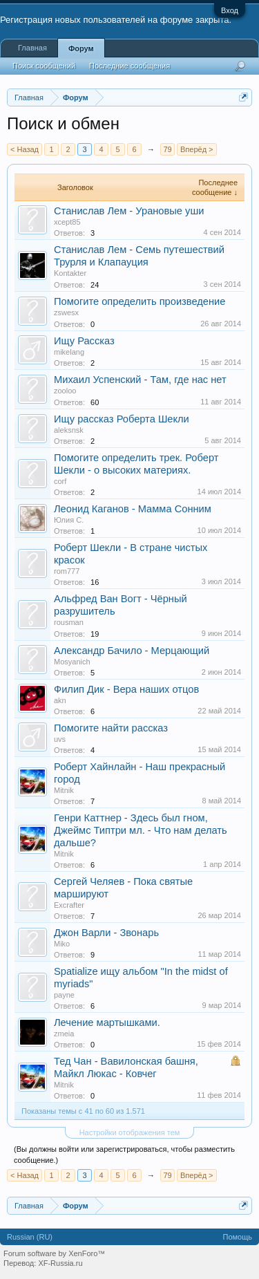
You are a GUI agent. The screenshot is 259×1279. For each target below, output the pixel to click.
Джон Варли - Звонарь (106, 932)
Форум (81, 48)
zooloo (65, 390)
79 (167, 149)
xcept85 (67, 222)
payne (64, 995)
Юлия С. (69, 520)
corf (60, 481)
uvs (60, 739)
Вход (229, 10)
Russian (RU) (29, 1237)
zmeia (64, 1033)
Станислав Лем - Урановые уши (129, 210)
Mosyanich (72, 661)
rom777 (66, 571)
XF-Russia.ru (60, 1263)
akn (60, 700)
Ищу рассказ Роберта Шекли (121, 418)
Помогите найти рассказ (111, 728)
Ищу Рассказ (84, 340)
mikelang (69, 352)
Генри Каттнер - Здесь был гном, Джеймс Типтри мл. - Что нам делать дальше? (140, 830)
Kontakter (70, 273)
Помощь (238, 1237)
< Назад (24, 149)
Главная (32, 48)
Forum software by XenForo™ (54, 1253)
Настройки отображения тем (129, 1132)
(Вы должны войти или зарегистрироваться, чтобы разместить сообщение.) (124, 1154)
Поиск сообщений (43, 66)
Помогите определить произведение (139, 301)
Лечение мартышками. (107, 1022)
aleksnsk (69, 430)
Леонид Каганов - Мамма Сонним (132, 508)
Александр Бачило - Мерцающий (131, 650)
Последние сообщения (129, 66)
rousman (69, 622)
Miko (62, 944)
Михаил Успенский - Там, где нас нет (140, 379)
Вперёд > (196, 149)
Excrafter (69, 905)
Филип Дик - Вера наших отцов (126, 689)
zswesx (66, 312)
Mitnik (64, 790)
